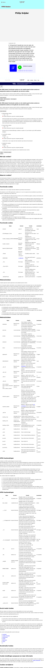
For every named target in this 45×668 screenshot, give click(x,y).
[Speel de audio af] (20, 67)
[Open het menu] (3, 2)
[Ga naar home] (22, 2)
